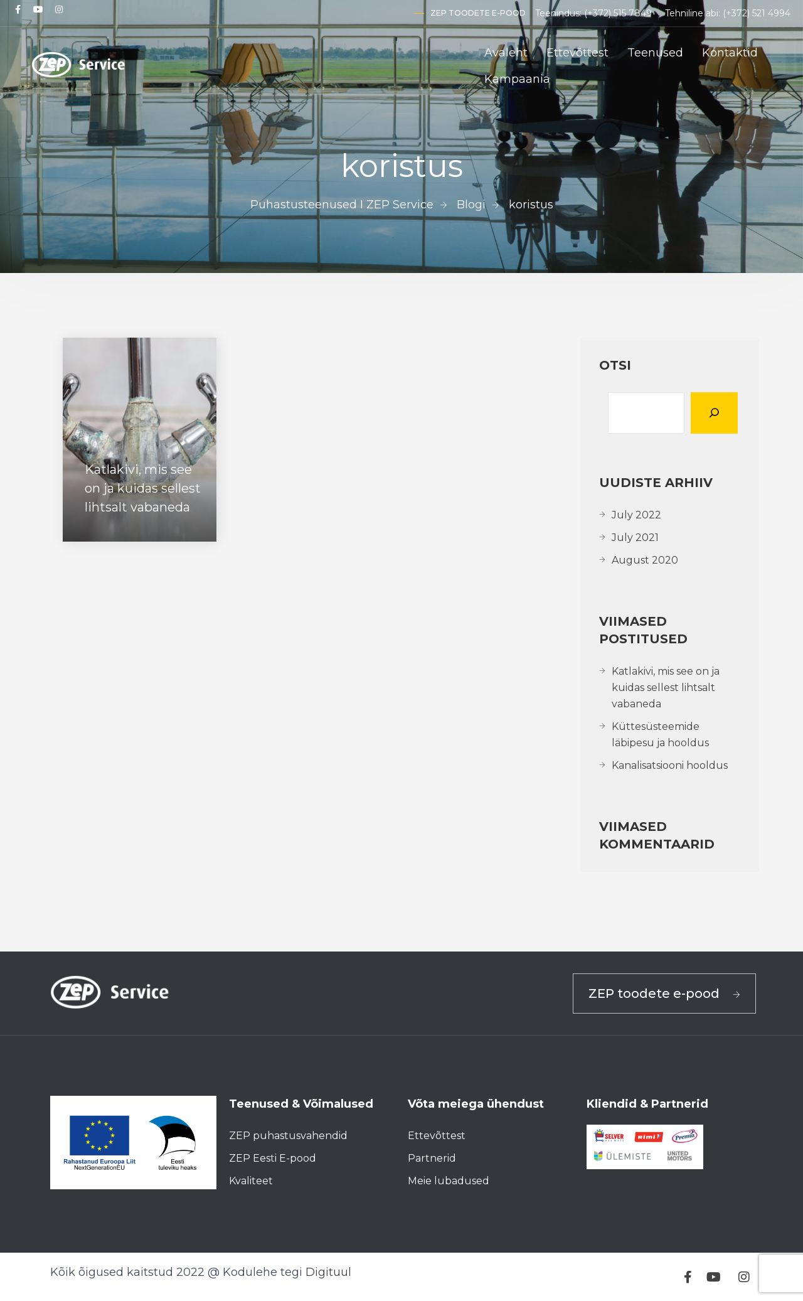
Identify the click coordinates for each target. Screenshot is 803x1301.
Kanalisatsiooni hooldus (670, 765)
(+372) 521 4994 (756, 13)
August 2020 (645, 560)
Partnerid (432, 1158)
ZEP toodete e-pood (478, 13)
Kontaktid (730, 53)
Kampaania (517, 79)
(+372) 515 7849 (618, 13)
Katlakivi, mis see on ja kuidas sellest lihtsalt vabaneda (666, 687)
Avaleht (506, 53)
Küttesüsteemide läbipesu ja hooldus (660, 734)
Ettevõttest (577, 53)
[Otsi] (714, 413)
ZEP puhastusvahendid (288, 1136)
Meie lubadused (448, 1181)
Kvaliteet (251, 1181)
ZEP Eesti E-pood (272, 1158)
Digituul (328, 1272)
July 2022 (636, 515)
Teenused (655, 53)
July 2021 (635, 537)
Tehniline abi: (694, 13)
